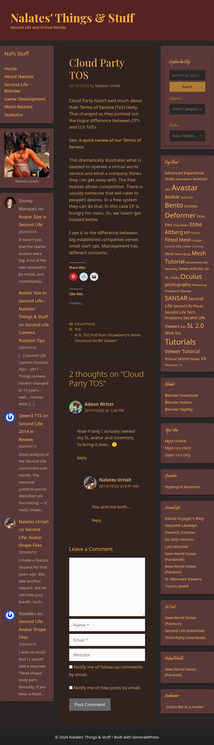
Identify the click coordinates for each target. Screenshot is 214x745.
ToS (78, 329)
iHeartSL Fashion (180, 532)
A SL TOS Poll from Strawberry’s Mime (108, 334)
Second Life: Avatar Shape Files (30, 537)
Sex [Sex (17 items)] (183, 326)
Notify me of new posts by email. (107, 688)
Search (187, 87)
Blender (12, 91)
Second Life (16, 84)
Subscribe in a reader (185, 706)
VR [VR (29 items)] (203, 358)
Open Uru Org (177, 454)
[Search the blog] (187, 75)
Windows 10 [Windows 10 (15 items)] (173, 365)
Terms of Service (97, 107)
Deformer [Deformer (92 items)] (180, 215)
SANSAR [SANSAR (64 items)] (176, 298)
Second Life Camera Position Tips (34, 332)
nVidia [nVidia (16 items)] (174, 277)
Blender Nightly (179, 409)
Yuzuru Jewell (177, 585)
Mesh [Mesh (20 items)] (169, 253)
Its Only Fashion (179, 539)
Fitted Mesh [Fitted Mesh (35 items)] (178, 239)
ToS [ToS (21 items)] (178, 333)
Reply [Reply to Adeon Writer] (82, 457)
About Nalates (19, 76)
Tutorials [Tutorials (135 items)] (180, 342)
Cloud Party (85, 323)
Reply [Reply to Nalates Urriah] (96, 520)
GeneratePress (145, 737)
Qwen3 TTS (30, 415)
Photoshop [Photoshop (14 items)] (199, 285)
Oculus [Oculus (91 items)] (191, 276)
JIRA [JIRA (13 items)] (178, 246)
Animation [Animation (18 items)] (183, 179)
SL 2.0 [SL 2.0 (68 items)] (195, 325)
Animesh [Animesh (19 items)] (200, 179)
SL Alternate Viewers (183, 578)
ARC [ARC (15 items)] (168, 189)
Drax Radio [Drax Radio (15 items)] (181, 225)
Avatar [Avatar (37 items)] (172, 196)
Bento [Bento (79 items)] (174, 205)
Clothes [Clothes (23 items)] (191, 206)
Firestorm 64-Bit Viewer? (96, 340)
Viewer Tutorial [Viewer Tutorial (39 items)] (182, 351)
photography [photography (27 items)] (178, 284)
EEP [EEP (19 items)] (187, 232)
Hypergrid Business (182, 486)
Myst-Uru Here (178, 447)
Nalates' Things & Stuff (72, 17)
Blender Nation (178, 402)
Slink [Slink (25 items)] (169, 333)
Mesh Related (18, 107)
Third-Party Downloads (185, 637)
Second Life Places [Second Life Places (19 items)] (188, 306)
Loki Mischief (176, 546)
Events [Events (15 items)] (195, 233)
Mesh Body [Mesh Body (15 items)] (183, 254)
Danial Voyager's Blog (184, 518)
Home (10, 69)
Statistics (13, 115)
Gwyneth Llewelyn (181, 525)
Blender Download (181, 395)
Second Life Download (185, 630)
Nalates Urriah (34, 521)
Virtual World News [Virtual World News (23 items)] (182, 358)
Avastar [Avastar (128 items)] (185, 187)
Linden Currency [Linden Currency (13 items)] (193, 246)
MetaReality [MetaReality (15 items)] (194, 262)
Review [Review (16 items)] (186, 291)
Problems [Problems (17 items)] (172, 291)
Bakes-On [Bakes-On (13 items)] (187, 197)
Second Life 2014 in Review (30, 431)
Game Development (25, 99)
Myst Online (176, 440)
